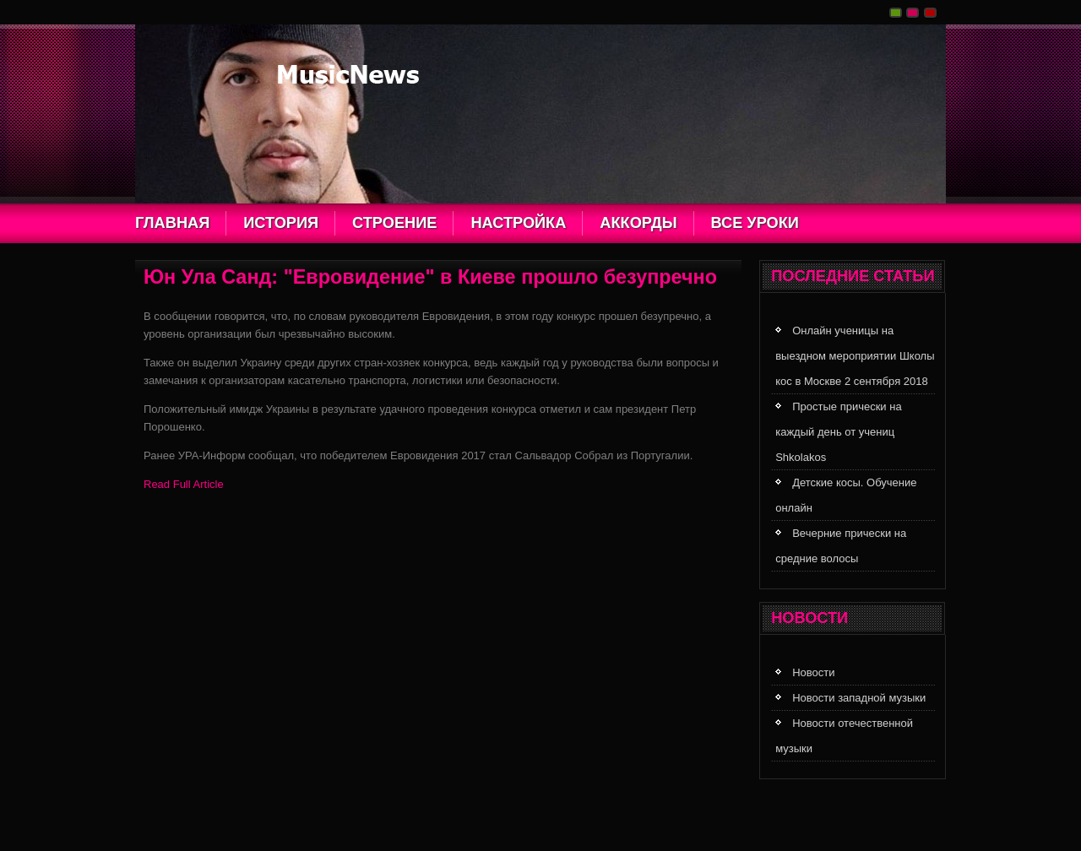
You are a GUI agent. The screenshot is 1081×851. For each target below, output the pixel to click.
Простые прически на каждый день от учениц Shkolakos (838, 431)
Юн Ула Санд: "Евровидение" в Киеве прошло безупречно (430, 277)
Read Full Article (184, 484)
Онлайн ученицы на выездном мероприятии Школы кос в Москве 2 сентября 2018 (854, 356)
